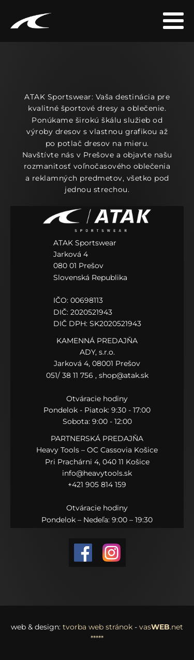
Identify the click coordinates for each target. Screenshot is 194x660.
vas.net (161, 627)
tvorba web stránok (97, 627)
